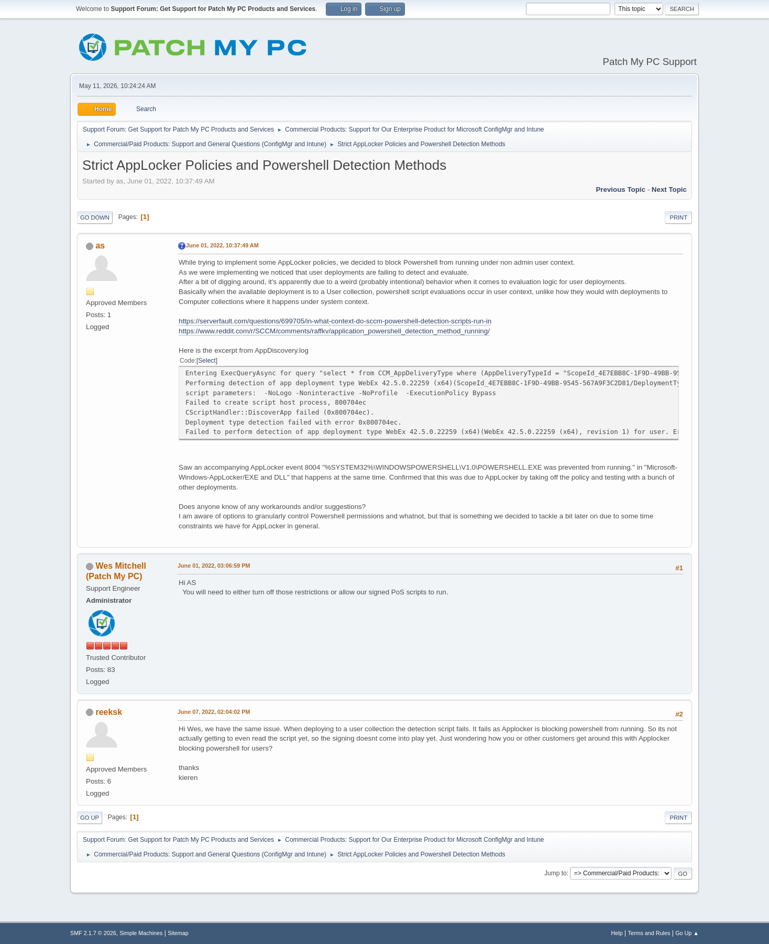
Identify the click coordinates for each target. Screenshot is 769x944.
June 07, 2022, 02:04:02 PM (214, 712)
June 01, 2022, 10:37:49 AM (222, 245)
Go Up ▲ (687, 933)
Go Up (89, 818)
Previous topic (620, 189)
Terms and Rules (649, 933)
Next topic (669, 189)
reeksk (108, 712)
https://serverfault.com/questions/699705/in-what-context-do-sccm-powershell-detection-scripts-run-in (335, 321)
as (100, 245)
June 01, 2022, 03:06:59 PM (214, 565)
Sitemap (178, 933)
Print (678, 217)
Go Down (94, 217)
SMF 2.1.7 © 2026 (93, 933)
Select (206, 360)
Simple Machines (140, 933)
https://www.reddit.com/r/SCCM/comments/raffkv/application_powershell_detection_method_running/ (334, 331)
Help (617, 933)
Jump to (555, 873)
